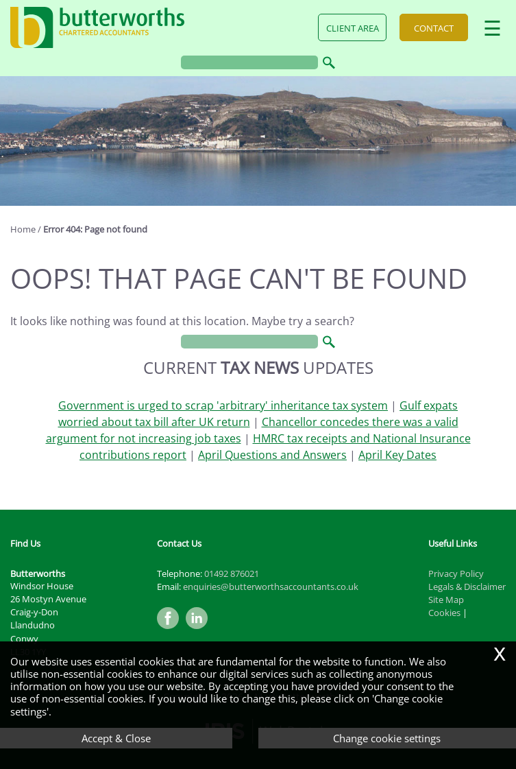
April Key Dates (397, 454)
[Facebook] (171, 630)
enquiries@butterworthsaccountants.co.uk (270, 586)
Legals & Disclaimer (467, 586)
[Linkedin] (200, 630)
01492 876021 (231, 573)
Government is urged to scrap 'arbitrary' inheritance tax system (223, 405)
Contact (434, 28)
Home (23, 229)
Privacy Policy (456, 573)
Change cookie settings (387, 738)
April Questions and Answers (272, 454)
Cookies (444, 612)
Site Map (446, 599)
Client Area (352, 28)
